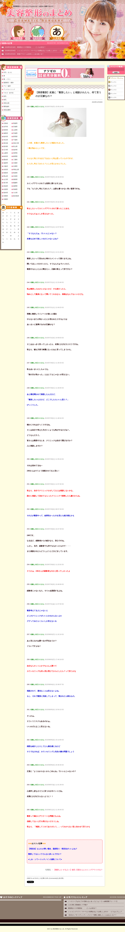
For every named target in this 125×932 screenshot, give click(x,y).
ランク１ (113, 82)
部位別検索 (18, 32)
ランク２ (113, 86)
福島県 (6, 133)
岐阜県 (6, 156)
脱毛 (5, 96)
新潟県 (6, 146)
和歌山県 (16, 169)
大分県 (15, 192)
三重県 (15, 159)
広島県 (15, 176)
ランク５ (113, 97)
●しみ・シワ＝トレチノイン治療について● (45, 859)
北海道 (6, 123)
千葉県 (15, 140)
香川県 (6, 183)
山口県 (6, 179)
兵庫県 (15, 166)
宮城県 (15, 126)
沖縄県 (6, 199)
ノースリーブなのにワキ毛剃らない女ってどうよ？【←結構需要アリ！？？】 (93, 901)
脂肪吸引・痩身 (8, 82)
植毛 (5, 99)
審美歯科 (6, 106)
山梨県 (6, 153)
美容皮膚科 (7, 110)
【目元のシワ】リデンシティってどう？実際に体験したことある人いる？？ (92, 915)
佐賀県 (6, 189)
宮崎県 (6, 196)
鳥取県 (6, 173)
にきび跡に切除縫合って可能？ (78, 905)
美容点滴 (6, 103)
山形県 (15, 130)
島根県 (15, 173)
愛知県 (6, 159)
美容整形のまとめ (39, 15)
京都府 (15, 163)
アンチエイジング (9, 89)
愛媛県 (15, 183)
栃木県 (6, 136)
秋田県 (6, 130)
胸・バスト (7, 79)
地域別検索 (37, 32)
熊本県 (6, 192)
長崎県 (15, 189)
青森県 (15, 123)
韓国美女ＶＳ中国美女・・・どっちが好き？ (82, 908)
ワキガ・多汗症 (8, 93)
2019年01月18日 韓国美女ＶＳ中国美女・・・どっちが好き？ (25, 47)
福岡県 (15, 186)
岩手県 (6, 126)
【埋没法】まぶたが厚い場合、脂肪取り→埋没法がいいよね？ (52, 849)
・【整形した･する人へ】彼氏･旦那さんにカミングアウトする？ (77, 870)
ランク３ (113, 90)
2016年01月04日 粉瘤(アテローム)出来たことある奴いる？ (24, 54)
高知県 (6, 186)
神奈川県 (16, 143)
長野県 (15, 153)
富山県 (15, 146)
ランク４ (113, 93)
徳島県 (15, 179)
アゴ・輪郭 (7, 86)
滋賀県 (6, 163)
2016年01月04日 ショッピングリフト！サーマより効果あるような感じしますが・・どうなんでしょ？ (38, 50)
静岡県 (15, 156)
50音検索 (57, 32)
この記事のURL (44, 878)
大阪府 (6, 166)
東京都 (6, 143)
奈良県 (6, 169)
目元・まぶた (8, 72)
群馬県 (15, 136)
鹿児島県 (16, 196)
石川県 (6, 150)
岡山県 (6, 176)
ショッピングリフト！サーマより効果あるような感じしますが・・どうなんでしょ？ (95, 911)
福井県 (15, 150)
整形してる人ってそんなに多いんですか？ (45, 854)
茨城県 (15, 133)
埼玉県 (6, 140)
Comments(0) (53, 878)
